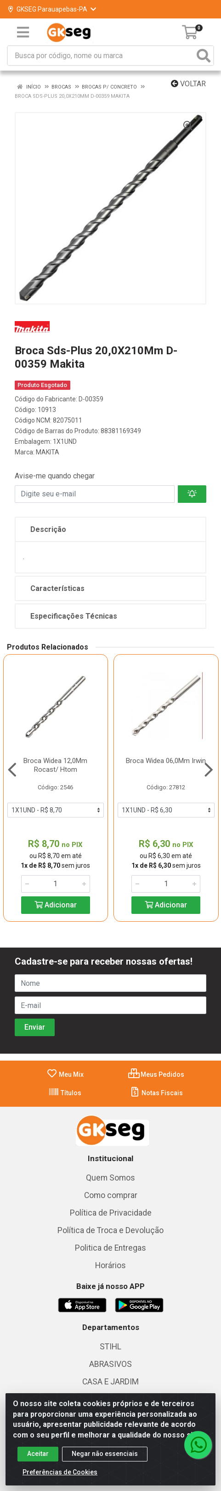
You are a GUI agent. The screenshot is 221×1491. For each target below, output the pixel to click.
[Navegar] (12, 770)
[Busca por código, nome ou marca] (101, 55)
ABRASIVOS (110, 1364)
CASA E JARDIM (110, 1381)
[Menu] (23, 32)
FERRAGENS (110, 1434)
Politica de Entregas (110, 1247)
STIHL (110, 1346)
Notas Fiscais (156, 1093)
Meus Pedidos (156, 1074)
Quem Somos (110, 1177)
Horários (110, 1265)
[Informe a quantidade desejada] (55, 884)
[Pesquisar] (203, 55)
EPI (110, 1416)
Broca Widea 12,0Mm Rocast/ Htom (55, 765)
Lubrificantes (110, 1451)
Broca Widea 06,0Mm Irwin (166, 761)
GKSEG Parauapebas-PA (52, 9)
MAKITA (47, 452)
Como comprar (110, 1195)
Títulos (64, 1093)
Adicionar (55, 905)
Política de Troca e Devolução (110, 1230)
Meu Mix (65, 1074)
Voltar (188, 83)
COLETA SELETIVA (110, 1399)
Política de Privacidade (111, 1212)
